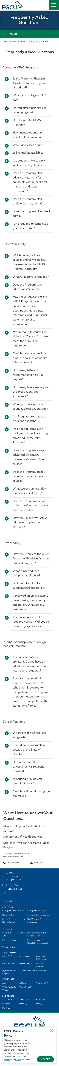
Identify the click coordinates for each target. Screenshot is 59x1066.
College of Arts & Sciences (13, 911)
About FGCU (7, 956)
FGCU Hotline (8, 964)
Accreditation (25, 956)
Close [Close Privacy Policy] (51, 1031)
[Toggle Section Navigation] (29, 34)
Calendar (6, 1004)
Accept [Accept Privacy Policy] (45, 1059)
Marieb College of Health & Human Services (13, 920)
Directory (23, 1004)
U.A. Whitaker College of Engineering (37, 920)
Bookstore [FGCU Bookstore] (40, 1000)
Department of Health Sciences (20, 41)
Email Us (38, 863)
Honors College (8, 915)
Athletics (23, 983)
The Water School (9, 947)
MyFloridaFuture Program (9, 972)
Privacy (7, 1060)
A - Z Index (7, 1000)
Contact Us (9, 901)
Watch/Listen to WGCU (9, 988)
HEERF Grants (25, 964)
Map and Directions (40, 965)
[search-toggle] (43, 5)
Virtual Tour (41, 971)
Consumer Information (41, 957)
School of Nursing (9, 940)
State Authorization (27, 971)
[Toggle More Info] (7, 79)
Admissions (24, 1000)
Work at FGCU (25, 987)
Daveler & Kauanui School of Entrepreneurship (39, 934)
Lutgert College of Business (38, 915)
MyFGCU (6, 1008)
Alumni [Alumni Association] (5, 983)
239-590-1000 (11, 885)
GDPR (18, 1060)
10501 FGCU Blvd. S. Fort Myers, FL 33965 (15, 878)
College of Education (36, 911)
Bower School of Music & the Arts (14, 934)
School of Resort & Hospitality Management (37, 941)
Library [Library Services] (39, 1004)
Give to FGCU (42, 983)
